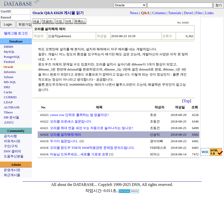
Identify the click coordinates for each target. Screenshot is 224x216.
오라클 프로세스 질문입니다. (71, 121)
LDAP (8, 102)
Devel (188, 13)
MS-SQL (10, 82)
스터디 (9, 122)
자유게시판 (12, 141)
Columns (159, 13)
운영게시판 (12, 170)
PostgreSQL (12, 57)
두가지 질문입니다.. (64, 141)
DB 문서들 (11, 117)
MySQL (9, 52)
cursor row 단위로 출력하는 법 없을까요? (79, 115)
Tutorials (174, 13)
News (134, 13)
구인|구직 (11, 146)
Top (187, 101)
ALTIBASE (12, 107)
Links (209, 13)
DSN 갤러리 (12, 151)
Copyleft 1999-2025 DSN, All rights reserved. (135, 184)
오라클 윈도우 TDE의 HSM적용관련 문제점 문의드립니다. (92, 148)
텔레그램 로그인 (16, 33)
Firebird (9, 62)
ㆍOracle (6, 67)
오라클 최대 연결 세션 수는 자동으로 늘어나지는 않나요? (91, 128)
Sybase (8, 77)
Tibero (8, 112)
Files (199, 13)
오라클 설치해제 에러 (65, 134)
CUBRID (10, 97)
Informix (10, 72)
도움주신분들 (14, 156)
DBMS (8, 47)
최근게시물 (12, 175)
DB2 (7, 87)
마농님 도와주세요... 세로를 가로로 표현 (79, 154)
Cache (8, 92)
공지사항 (10, 136)
